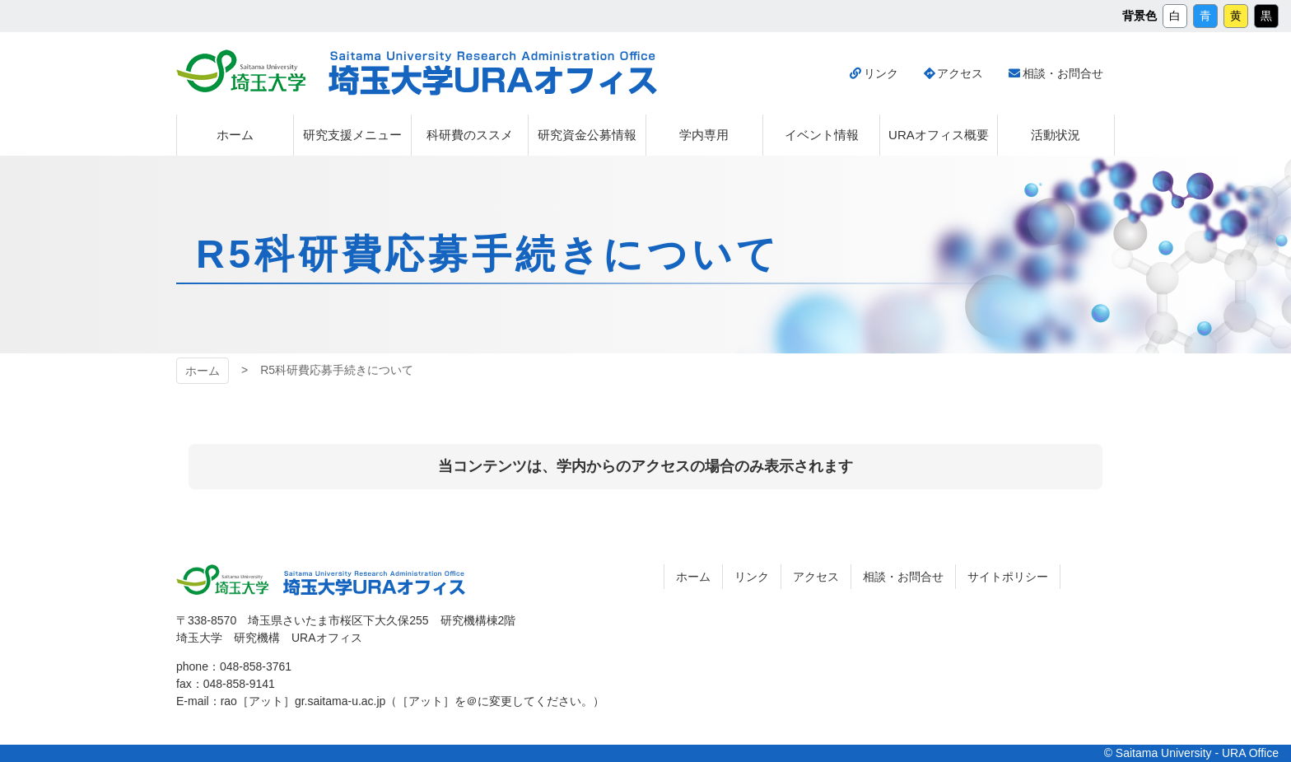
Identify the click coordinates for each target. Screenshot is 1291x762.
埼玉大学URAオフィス (493, 73)
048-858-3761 (255, 666)
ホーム (202, 370)
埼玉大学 (240, 70)
